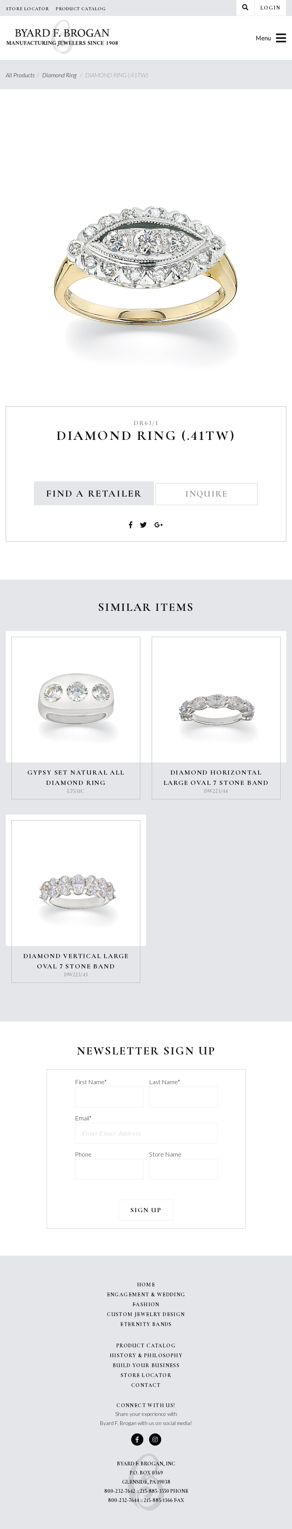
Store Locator (27, 8)
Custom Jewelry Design (146, 1314)
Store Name (165, 1154)
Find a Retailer (94, 493)
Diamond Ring (63, 74)
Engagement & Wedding (146, 1294)
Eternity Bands (146, 1324)
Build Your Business (146, 1365)
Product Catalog (81, 8)
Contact (146, 1385)
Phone (83, 1154)
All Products (23, 74)
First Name (91, 1081)
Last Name (164, 1081)
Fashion (146, 1304)
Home (146, 1284)
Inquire (206, 494)
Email (83, 1118)
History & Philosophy (146, 1355)
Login (270, 8)
